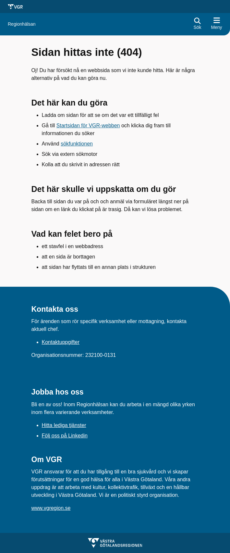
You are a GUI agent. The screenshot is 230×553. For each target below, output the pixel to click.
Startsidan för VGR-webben (88, 125)
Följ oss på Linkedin (65, 435)
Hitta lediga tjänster (64, 425)
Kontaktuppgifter (61, 342)
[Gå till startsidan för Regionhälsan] (22, 24)
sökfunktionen (77, 143)
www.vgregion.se (51, 508)
